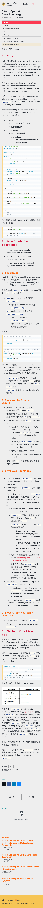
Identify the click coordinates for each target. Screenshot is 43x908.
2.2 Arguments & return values (13, 35)
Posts (25, 4)
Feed (17, 900)
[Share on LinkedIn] (14, 784)
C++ (11, 766)
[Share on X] (4, 784)
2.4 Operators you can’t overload (14, 41)
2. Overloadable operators (11, 29)
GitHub (9, 900)
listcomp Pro (11, 4)
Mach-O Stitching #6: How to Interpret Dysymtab (17, 880)
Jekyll (22, 903)
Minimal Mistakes (30, 903)
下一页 (31, 797)
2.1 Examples (8, 32)
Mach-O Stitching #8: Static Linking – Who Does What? (19, 856)
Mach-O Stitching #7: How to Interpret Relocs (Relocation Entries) (20, 868)
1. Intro (5, 25)
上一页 (11, 797)
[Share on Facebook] (9, 784)
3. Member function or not (11, 44)
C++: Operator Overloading (13, 13)
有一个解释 (28, 712)
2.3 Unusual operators (11, 38)
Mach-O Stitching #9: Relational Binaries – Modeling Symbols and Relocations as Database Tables (19, 843)
